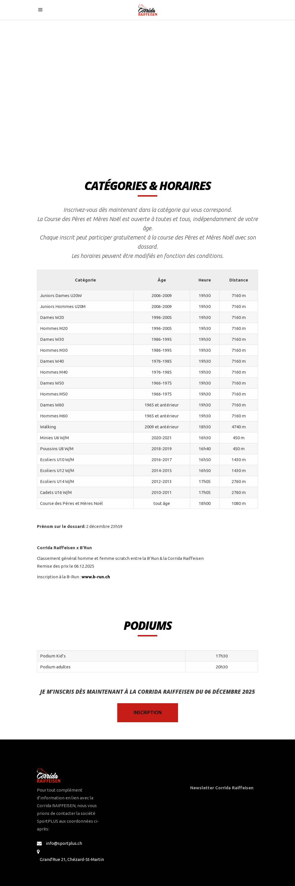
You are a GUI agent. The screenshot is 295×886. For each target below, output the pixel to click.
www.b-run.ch (96, 576)
